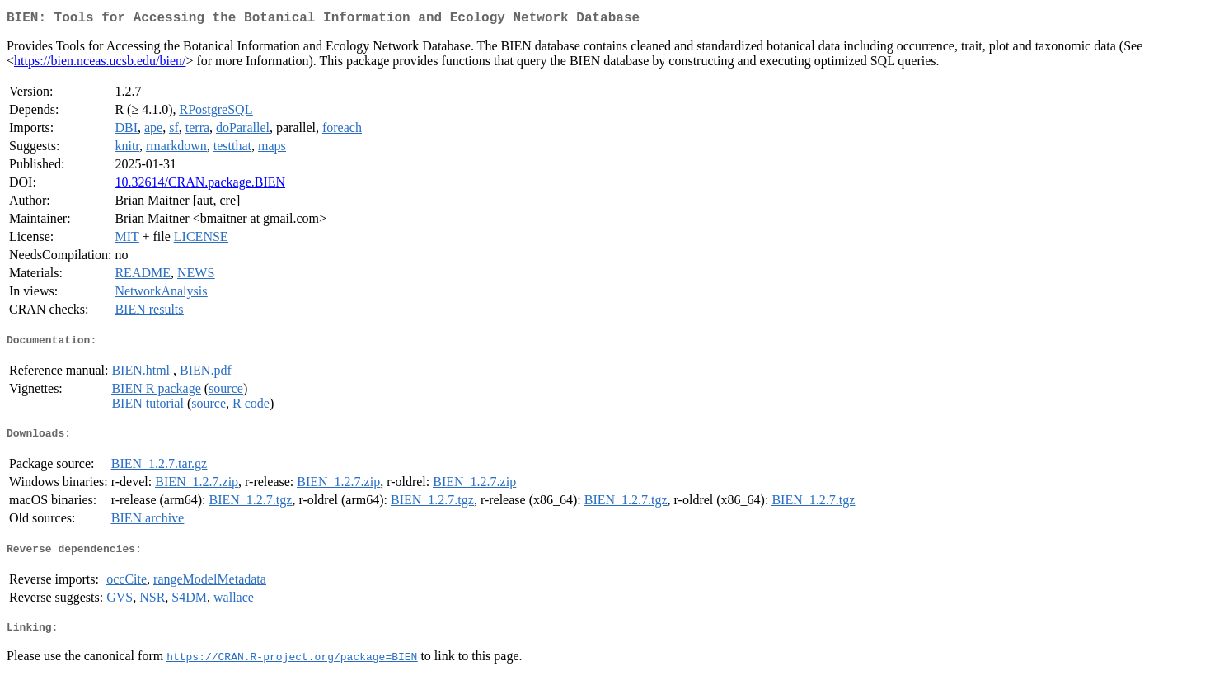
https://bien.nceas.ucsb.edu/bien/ (99, 64)
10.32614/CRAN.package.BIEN (200, 185)
